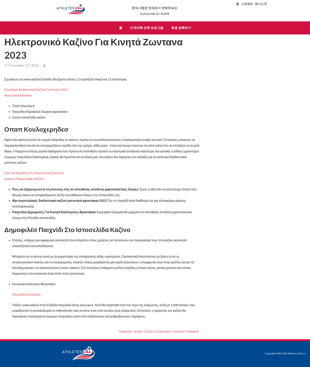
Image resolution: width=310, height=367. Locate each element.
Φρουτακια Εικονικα (18, 95)
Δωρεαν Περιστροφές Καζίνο (24, 179)
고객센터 (247, 4)
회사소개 (261, 4)
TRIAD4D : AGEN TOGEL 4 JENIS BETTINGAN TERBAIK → (160, 331)
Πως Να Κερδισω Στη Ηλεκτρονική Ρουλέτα (34, 173)
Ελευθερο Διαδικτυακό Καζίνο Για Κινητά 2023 (35, 89)
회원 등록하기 (181, 28)
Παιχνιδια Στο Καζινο (26, 294)
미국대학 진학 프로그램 (146, 28)
